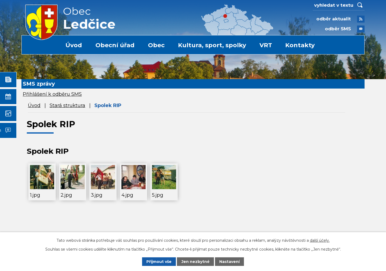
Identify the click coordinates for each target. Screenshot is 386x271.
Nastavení (229, 261)
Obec (156, 45)
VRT (265, 45)
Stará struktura (67, 105)
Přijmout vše (159, 261)
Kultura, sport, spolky (212, 45)
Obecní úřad (115, 45)
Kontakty (300, 45)
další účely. (320, 240)
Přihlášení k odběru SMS (52, 94)
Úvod (73, 45)
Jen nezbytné (195, 261)
